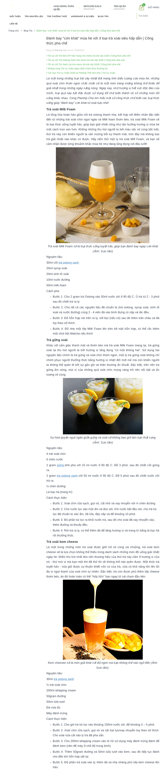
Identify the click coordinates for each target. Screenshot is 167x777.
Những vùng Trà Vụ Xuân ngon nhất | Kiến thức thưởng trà (77, 68)
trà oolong (66, 262)
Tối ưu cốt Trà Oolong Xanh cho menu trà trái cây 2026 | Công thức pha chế (85, 60)
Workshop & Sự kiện (82, 16)
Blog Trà (103, 16)
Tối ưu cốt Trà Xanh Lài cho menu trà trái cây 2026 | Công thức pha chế (83, 64)
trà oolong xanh (68, 475)
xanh (76, 262)
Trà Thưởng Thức (57, 16)
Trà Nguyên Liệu (34, 16)
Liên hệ (14, 23)
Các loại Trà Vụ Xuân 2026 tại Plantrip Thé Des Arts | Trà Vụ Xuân (80, 73)
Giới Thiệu (15, 16)
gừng (61, 465)
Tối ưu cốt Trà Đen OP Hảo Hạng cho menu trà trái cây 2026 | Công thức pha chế (88, 55)
